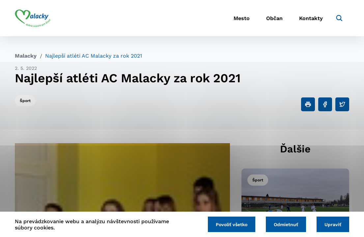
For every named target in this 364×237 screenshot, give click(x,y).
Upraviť (332, 224)
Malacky (26, 56)
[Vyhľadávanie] (339, 18)
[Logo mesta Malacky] (33, 18)
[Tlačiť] (308, 104)
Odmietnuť (286, 224)
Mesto (242, 18)
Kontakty (311, 18)
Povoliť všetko (231, 224)
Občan (274, 18)
